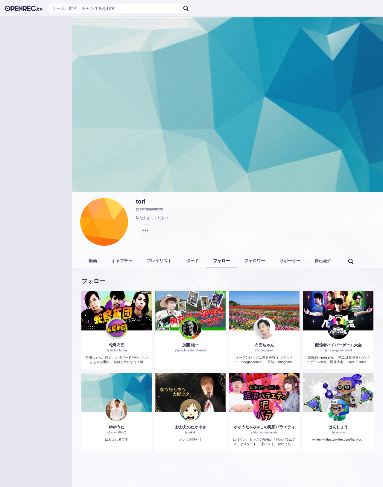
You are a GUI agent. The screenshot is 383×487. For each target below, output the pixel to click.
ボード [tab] (192, 260)
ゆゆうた (116, 427)
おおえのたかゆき (190, 427)
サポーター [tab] (289, 260)
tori (140, 201)
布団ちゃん (264, 345)
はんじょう (338, 427)
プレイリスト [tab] (159, 260)
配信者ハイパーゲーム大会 (338, 345)
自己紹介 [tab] (323, 260)
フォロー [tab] (221, 260)
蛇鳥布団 (116, 345)
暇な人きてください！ (154, 218)
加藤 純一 (190, 345)
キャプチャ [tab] (121, 260)
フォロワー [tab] (254, 260)
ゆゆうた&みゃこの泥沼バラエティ (264, 427)
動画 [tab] (93, 260)
